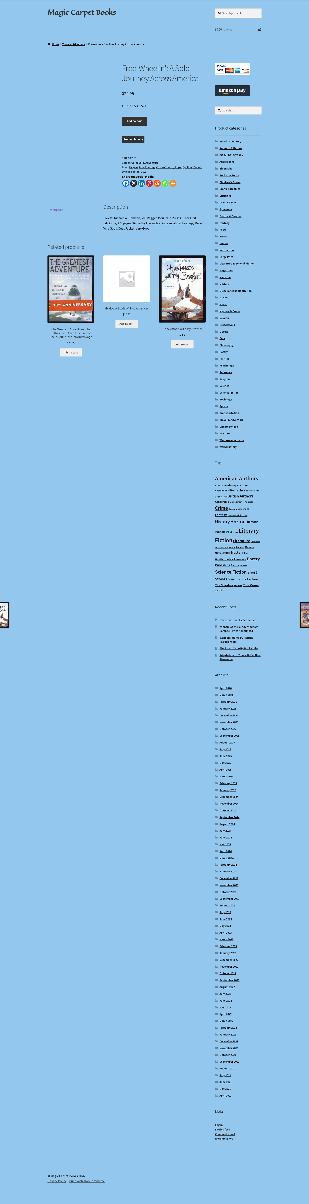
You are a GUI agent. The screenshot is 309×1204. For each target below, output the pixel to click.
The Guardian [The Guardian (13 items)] (224, 585)
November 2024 (228, 803)
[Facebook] (125, 183)
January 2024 (227, 871)
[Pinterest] (149, 183)
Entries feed (222, 1129)
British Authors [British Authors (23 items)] (240, 496)
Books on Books (229, 175)
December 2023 (228, 878)
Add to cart (135, 121)
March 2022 (226, 1021)
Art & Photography (231, 155)
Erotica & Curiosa (230, 216)
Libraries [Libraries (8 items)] (234, 532)
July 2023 (225, 912)
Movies (223, 297)
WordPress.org (224, 1138)
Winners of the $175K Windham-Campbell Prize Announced (239, 629)
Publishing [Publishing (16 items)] (222, 565)
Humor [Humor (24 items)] (251, 522)
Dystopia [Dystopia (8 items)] (233, 509)
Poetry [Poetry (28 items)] (253, 559)
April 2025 (225, 769)
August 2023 (227, 905)
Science (224, 386)
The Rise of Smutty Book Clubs (238, 648)
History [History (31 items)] (222, 522)
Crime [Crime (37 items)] (221, 508)
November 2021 (228, 1048)
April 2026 (225, 688)
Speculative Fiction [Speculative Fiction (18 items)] (243, 579)
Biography (225, 168)
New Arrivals (227, 325)
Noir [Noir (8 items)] (246, 553)
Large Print (226, 257)
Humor (223, 243)
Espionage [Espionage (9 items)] (243, 508)
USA (143, 172)
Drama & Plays (228, 202)
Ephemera (225, 209)
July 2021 (225, 1075)
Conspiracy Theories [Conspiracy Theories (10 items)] (241, 501)
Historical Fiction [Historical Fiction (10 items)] (237, 515)
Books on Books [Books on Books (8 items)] (252, 490)
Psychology (226, 365)
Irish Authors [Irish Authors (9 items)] (222, 531)
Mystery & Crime (229, 311)
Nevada (224, 318)
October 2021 (227, 1055)
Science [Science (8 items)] (243, 565)
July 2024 (225, 830)
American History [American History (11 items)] (225, 485)
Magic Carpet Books (81, 12)
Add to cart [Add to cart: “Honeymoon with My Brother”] (182, 344)
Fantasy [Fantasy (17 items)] (221, 515)
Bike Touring (147, 167)
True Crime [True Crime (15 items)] (251, 585)
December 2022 (228, 960)
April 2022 (225, 1014)
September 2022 (229, 980)
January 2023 (227, 953)
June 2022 (225, 1000)
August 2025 (227, 742)
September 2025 (229, 735)
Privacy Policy (56, 1181)
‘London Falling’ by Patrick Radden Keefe (236, 639)
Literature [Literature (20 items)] (241, 540)
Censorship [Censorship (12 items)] (222, 501)
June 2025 (225, 756)
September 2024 (229, 817)
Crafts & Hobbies (229, 189)
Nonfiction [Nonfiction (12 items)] (222, 559)
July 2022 (225, 994)
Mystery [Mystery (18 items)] (237, 552)
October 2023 (227, 892)
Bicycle (133, 167)
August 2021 (227, 1068)
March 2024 (226, 858)
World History (228, 447)
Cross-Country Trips (168, 167)
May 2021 (225, 1089)
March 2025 (226, 776)
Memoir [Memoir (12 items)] (249, 547)
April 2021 (225, 1095)
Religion (224, 379)
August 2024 (227, 824)
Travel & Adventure (73, 44)
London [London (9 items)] (240, 547)
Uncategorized (228, 426)
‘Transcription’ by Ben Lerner (237, 620)
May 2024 (225, 844)
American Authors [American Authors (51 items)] (236, 478)
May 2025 (225, 763)
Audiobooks (226, 161)
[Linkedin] (141, 183)
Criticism (225, 195)
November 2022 (228, 966)
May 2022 (225, 1007)
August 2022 (227, 987)
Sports (223, 406)
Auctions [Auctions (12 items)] (242, 485)
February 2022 (228, 1027)
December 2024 (228, 797)
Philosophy (226, 345)
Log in (219, 1125)
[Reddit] (157, 183)
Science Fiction (229, 392)
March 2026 (226, 695)
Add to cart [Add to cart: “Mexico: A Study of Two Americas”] (126, 324)
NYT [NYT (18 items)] (232, 559)
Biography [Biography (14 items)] (236, 490)
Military (224, 284)
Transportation (229, 413)
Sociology (225, 399)
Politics (224, 358)
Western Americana (231, 440)
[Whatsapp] (165, 183)
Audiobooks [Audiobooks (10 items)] (222, 490)
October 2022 (227, 973)
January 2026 (227, 708)
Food (222, 229)
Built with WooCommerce (87, 1181)
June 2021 (225, 1082)
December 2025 (228, 715)
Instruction (226, 250)
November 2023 (228, 885)
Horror (223, 236)
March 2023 (226, 939)
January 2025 (227, 790)
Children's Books (229, 182)
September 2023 (229, 899)
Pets (222, 338)
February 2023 (228, 946)
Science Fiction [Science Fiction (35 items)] (231, 572)
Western (224, 433)
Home (55, 44)
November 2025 (228, 722)
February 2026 (228, 702)
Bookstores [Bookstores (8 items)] (221, 496)
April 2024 (225, 851)
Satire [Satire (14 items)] (235, 565)
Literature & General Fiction (236, 263)
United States (130, 172)
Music (223, 304)
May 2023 (225, 926)
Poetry (223, 352)
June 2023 (225, 919)
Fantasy (224, 223)
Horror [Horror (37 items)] (237, 522)
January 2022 (227, 1034)
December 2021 (228, 1041)
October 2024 (227, 810)
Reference (225, 372)
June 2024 (225, 837)
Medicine (225, 277)
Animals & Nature (230, 148)
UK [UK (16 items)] (220, 590)
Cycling (187, 167)
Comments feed (225, 1134)
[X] (133, 183)
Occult (223, 331)
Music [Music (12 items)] (227, 553)
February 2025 (228, 783)
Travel (197, 167)
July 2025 (225, 749)
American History (230, 141)
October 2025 (227, 729)
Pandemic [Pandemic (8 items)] (241, 559)
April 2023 (225, 932)
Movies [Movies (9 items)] (219, 552)
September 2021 (229, 1061)
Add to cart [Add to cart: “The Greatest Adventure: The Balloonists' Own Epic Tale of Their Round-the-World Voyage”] (71, 352)
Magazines (226, 270)
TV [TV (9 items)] (216, 590)
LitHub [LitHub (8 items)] (232, 547)
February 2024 (228, 864)
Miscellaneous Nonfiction (235, 291)
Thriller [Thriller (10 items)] (238, 585)
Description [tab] (55, 210)
